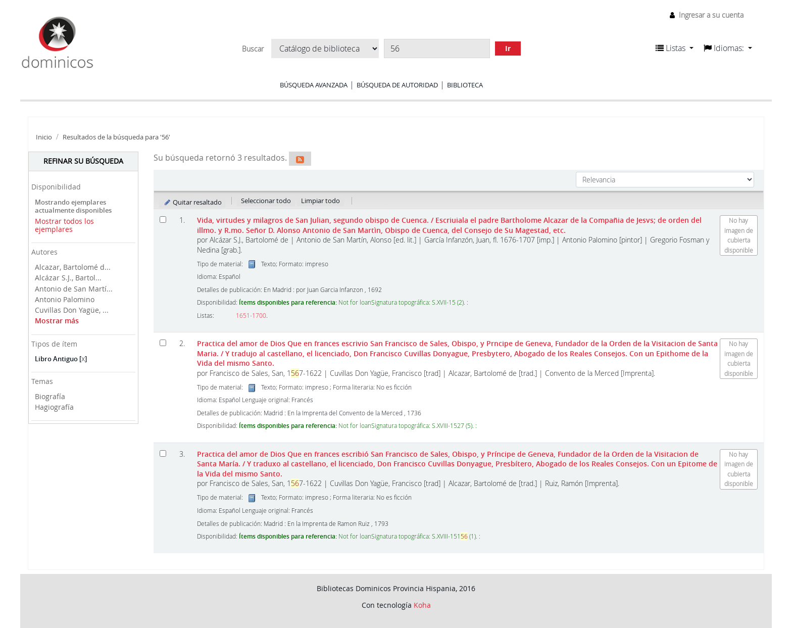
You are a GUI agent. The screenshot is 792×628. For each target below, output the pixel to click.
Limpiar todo (320, 200)
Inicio (44, 137)
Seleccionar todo (266, 200)
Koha (422, 605)
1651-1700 (251, 315)
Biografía (50, 396)
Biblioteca (465, 84)
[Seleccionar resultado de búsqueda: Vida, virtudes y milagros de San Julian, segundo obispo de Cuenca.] (163, 219)
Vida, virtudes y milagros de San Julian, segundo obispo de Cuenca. (449, 224)
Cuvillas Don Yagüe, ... (72, 310)
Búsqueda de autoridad (397, 84)
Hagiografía (54, 407)
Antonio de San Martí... (74, 289)
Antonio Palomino (64, 299)
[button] (675, 48)
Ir (508, 48)
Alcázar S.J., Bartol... (68, 277)
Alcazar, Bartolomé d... (73, 267)
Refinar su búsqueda (83, 161)
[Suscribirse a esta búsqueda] (300, 159)
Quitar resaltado (192, 202)
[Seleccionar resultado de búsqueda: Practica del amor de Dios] (163, 343)
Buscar (253, 49)
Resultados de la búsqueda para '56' (116, 137)
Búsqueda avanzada (314, 84)
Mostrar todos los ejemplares (64, 225)
